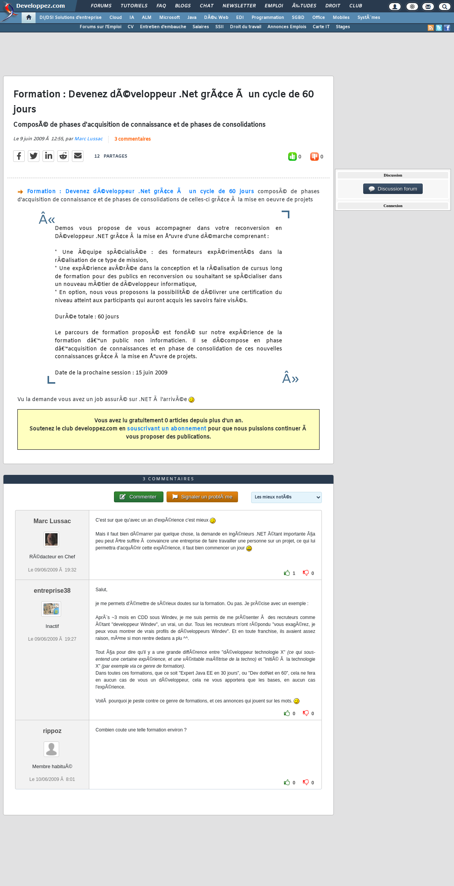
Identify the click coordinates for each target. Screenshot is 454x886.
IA (131, 17)
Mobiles (341, 17)
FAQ (161, 6)
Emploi (274, 6)
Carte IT (321, 27)
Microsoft (169, 17)
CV (131, 27)
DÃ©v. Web (216, 17)
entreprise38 (52, 590)
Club (355, 6)
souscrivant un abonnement (166, 429)
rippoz (52, 731)
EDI (240, 17)
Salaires (200, 27)
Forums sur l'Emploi (100, 27)
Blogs (182, 6)
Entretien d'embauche (163, 27)
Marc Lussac (88, 139)
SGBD (298, 17)
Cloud (115, 17)
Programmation (268, 17)
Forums (101, 6)
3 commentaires (132, 139)
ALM (146, 17)
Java (191, 17)
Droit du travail (245, 27)
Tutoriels (134, 6)
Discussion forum (393, 189)
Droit (333, 6)
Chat (206, 6)
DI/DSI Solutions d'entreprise (70, 17)
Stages (343, 27)
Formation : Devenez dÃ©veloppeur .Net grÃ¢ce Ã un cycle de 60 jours (140, 192)
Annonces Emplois (286, 27)
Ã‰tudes (304, 6)
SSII (219, 27)
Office (318, 17)
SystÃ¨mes (368, 17)
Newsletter (239, 6)
